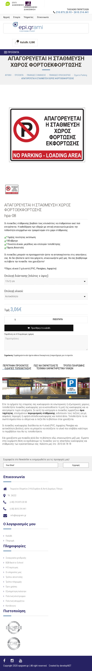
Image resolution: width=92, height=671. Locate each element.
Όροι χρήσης (11, 586)
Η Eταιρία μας (12, 567)
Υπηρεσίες (28, 17)
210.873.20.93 (64, 12)
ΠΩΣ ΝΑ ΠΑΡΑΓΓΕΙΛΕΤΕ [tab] (46, 365)
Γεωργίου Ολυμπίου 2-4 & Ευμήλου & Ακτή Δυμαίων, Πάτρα (36, 488)
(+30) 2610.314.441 (18, 508)
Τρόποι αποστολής (14, 577)
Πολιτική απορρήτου (15, 601)
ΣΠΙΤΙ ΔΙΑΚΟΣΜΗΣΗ (14, 3)
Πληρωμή (10, 540)
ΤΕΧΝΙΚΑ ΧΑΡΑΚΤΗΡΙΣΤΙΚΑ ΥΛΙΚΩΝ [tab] (54, 368)
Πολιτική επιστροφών (15, 596)
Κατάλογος (11, 605)
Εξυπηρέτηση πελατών (16, 591)
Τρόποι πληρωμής (14, 581)
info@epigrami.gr (18, 515)
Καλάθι (9, 536)
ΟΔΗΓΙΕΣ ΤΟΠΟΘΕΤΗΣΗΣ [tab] (18, 368)
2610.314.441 (81, 12)
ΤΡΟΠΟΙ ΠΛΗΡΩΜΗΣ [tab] (74, 365)
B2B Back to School (14, 562)
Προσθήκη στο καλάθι (39, 328)
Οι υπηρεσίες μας (14, 572)
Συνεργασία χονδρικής (16, 558)
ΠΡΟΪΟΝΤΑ (11, 52)
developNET (65, 665)
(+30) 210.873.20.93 (18, 502)
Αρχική (6, 17)
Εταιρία (16, 17)
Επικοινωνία (43, 17)
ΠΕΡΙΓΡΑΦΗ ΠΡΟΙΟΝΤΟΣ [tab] (16, 365)
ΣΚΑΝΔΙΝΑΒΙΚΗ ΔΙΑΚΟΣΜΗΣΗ (30, 4)
